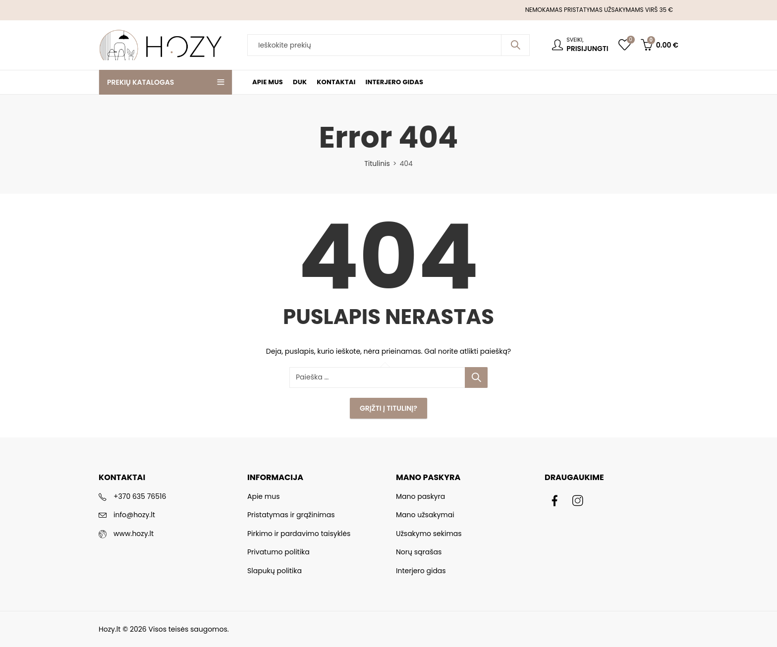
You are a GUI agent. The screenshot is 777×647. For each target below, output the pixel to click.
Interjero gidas (421, 571)
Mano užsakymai (425, 515)
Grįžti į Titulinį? (388, 408)
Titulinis (377, 163)
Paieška (515, 45)
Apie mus (263, 496)
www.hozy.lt (133, 534)
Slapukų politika (274, 571)
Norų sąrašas (419, 552)
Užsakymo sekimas (429, 534)
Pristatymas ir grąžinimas (291, 515)
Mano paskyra (420, 496)
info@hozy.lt (134, 515)
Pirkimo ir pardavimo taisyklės (298, 534)
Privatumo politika (278, 552)
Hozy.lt (109, 629)
